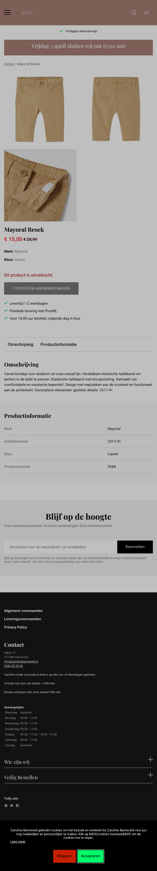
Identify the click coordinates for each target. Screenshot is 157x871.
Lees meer (17, 842)
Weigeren (64, 856)
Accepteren (90, 856)
